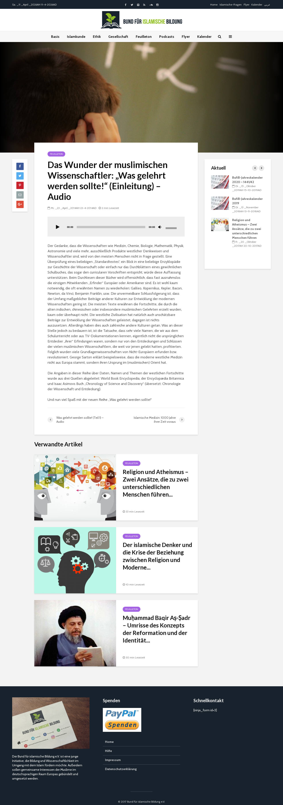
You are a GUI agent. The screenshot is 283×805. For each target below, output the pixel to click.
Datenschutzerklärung (121, 762)
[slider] (111, 227)
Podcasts (166, 36)
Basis (55, 36)
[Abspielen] (57, 227)
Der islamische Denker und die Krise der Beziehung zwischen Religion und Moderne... (157, 556)
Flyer (246, 4)
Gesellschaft (118, 36)
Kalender (256, 4)
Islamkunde (76, 36)
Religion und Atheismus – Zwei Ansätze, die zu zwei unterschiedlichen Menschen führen (246, 229)
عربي (267, 4)
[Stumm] (159, 227)
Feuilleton (144, 36)
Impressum (113, 753)
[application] (116, 227)
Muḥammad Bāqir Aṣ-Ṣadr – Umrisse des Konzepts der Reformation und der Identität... (156, 629)
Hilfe (108, 744)
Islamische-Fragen (231, 4)
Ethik (97, 36)
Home (214, 4)
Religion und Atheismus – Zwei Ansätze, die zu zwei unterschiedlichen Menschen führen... (155, 483)
